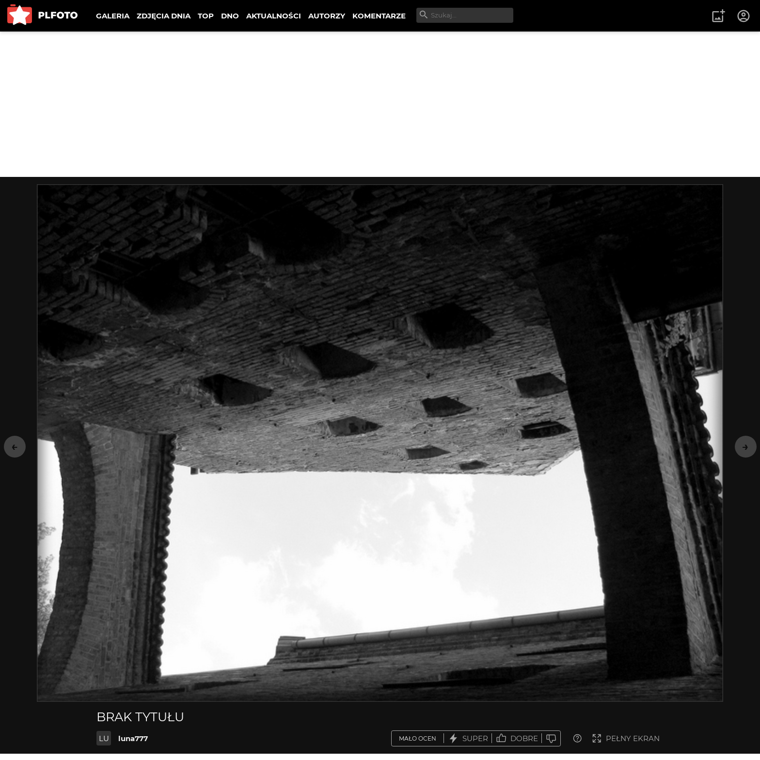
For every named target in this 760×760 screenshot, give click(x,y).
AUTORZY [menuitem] (326, 15)
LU (104, 738)
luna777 (133, 738)
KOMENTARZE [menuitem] (379, 15)
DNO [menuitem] (230, 15)
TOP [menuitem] (206, 15)
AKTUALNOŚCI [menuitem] (273, 15)
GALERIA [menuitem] (112, 15)
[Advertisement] (380, 104)
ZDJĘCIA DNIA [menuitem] (163, 15)
